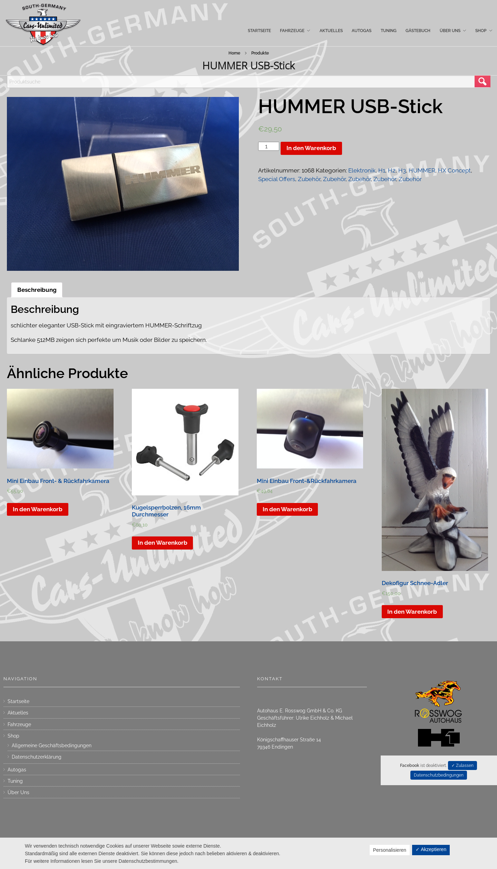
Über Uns (18, 792)
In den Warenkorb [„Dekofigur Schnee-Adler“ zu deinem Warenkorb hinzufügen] (412, 611)
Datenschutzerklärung (36, 757)
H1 (381, 170)
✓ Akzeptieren (431, 849)
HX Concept (454, 170)
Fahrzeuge (19, 724)
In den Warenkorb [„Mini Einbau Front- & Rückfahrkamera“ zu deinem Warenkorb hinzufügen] (37, 509)
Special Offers (276, 179)
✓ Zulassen (462, 765)
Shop (13, 736)
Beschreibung (37, 289)
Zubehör (309, 179)
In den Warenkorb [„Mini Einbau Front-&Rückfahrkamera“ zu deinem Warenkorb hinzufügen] (287, 509)
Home (234, 53)
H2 (392, 170)
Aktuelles (18, 712)
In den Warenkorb (311, 148)
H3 (402, 170)
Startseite (18, 701)
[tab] (37, 289)
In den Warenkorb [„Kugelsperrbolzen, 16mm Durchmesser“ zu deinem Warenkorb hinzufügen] (162, 542)
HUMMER (422, 170)
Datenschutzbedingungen (439, 775)
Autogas (17, 769)
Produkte (260, 53)
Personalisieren (390, 850)
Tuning (15, 781)
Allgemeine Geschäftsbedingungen (51, 745)
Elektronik (362, 170)
